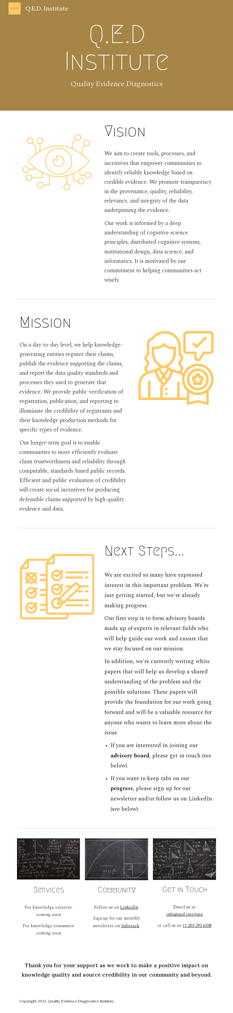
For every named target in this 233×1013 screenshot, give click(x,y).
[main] (116, 55)
